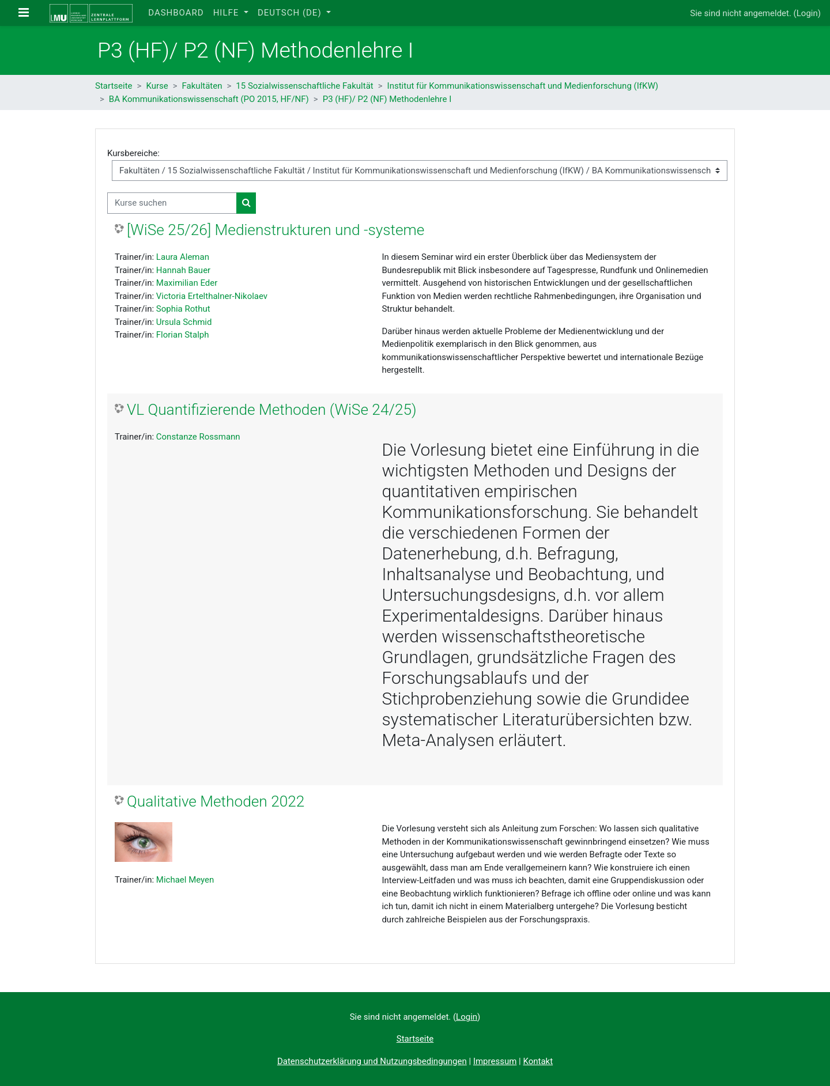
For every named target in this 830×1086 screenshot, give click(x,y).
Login (807, 13)
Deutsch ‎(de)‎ (291, 12)
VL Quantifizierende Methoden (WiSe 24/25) (272, 409)
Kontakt (538, 1061)
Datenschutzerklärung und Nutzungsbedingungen (372, 1061)
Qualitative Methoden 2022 (215, 801)
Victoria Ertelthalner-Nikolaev (211, 296)
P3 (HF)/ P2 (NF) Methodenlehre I (387, 99)
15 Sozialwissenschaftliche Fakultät (304, 86)
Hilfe (227, 12)
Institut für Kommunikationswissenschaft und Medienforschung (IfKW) (522, 86)
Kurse (157, 86)
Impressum (494, 1061)
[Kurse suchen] (172, 203)
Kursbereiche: (133, 153)
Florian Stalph (182, 335)
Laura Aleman (182, 257)
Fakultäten (202, 86)
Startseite (114, 86)
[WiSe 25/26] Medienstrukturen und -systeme (275, 230)
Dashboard (175, 12)
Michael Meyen (185, 880)
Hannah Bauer (183, 270)
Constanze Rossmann (198, 437)
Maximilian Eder (187, 283)
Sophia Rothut (183, 309)
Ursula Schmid (184, 322)
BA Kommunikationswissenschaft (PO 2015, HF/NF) (209, 99)
